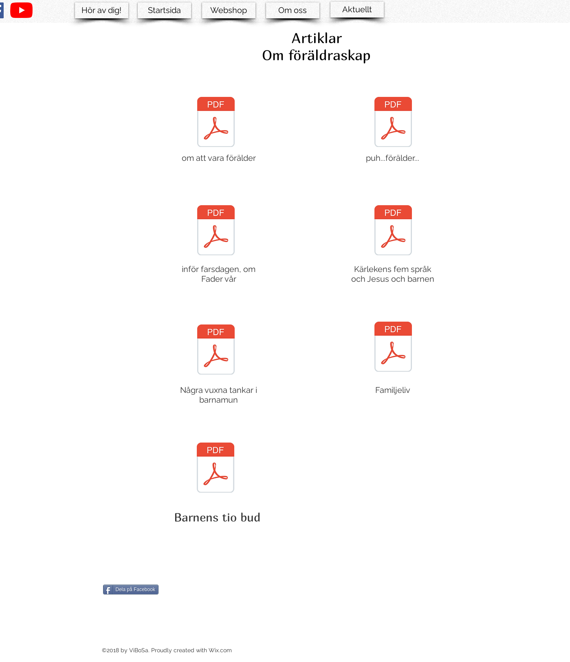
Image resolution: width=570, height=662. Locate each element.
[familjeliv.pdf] (393, 348)
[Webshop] (228, 10)
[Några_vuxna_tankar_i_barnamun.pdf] (216, 350)
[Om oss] (292, 10)
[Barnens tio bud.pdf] (216, 469)
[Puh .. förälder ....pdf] (393, 123)
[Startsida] (164, 10)
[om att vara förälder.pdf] (216, 123)
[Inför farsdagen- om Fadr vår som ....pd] (216, 231)
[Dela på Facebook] (130, 589)
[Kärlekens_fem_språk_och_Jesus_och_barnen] (393, 231)
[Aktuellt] (357, 10)
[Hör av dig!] (101, 10)
